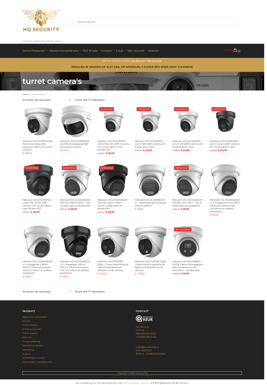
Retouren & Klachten (32, 344)
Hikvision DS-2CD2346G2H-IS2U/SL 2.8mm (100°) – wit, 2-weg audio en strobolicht (75, 201)
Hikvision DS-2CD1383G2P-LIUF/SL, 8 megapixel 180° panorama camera (75, 142)
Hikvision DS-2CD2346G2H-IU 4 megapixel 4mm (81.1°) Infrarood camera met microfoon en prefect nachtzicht (225, 204)
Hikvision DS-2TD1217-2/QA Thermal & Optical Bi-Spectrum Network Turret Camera (37, 144)
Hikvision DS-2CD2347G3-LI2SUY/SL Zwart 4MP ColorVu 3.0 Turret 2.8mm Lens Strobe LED (37, 202)
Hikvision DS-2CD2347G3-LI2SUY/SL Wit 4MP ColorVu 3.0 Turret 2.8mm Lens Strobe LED (113, 144)
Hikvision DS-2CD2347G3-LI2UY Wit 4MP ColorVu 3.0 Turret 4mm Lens (150, 142)
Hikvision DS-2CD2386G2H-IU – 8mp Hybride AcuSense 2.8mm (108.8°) (150, 201)
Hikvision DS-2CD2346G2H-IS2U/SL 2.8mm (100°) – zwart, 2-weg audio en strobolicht (113, 202)
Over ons (26, 336)
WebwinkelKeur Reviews (136, 381)
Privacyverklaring (31, 340)
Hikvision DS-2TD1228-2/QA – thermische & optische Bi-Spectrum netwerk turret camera (150, 264)
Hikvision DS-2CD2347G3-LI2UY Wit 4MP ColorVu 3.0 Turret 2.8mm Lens (187, 142)
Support (26, 352)
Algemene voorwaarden (34, 315)
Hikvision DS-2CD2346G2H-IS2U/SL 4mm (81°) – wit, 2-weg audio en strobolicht (187, 201)
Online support (29, 331)
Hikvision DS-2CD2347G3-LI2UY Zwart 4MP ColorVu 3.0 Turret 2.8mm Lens (224, 142)
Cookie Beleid (29, 323)
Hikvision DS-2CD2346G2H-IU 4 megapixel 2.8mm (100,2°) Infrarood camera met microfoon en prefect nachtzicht (38, 265)
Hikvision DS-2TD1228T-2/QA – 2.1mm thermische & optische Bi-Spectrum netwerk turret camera (112, 264)
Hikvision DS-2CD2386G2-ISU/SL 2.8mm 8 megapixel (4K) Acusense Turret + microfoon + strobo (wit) (187, 264)
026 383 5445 (137, 59)
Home (25, 92)
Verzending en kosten (33, 356)
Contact (26, 319)
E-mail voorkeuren (31, 327)
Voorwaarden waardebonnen (37, 360)
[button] (233, 50)
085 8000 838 (155, 59)
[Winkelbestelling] (46, 98)
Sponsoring (28, 348)
